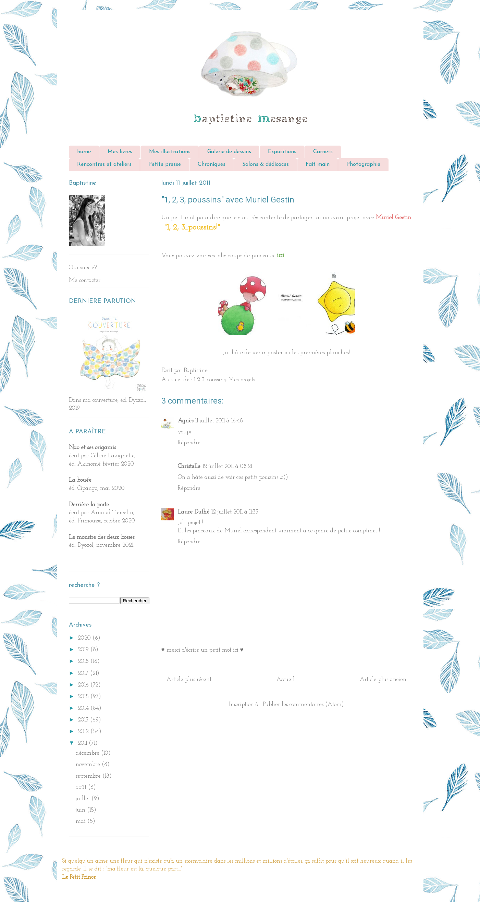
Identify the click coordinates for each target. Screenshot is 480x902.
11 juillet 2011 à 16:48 (219, 421)
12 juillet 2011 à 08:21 (227, 466)
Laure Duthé (193, 512)
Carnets (323, 152)
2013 (84, 720)
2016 (84, 685)
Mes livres (120, 152)
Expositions (282, 152)
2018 (84, 661)
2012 (84, 731)
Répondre (189, 443)
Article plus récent (189, 679)
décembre (88, 753)
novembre (89, 764)
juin (81, 810)
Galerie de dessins (229, 152)
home (84, 152)
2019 (84, 650)
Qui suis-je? (83, 268)
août (82, 787)
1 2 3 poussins (209, 380)
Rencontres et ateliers (104, 164)
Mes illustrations (169, 152)
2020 (85, 638)
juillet (83, 799)
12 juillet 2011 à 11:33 (234, 512)
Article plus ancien (383, 679)
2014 (84, 708)
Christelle (189, 466)
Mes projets (241, 380)
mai (81, 821)
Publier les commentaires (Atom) (303, 704)
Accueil (285, 679)
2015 (84, 697)
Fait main (318, 164)
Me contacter (84, 280)
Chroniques (211, 164)
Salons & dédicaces (265, 164)
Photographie (363, 164)
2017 (84, 673)
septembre (89, 776)
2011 (83, 743)
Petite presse (164, 164)
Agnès (185, 421)
